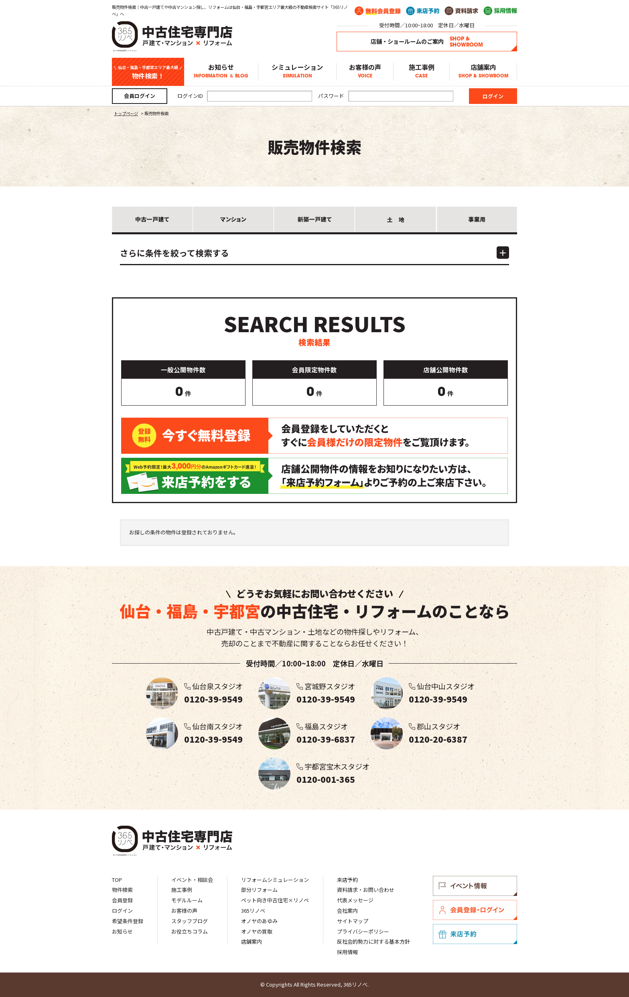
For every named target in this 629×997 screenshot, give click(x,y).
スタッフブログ (189, 921)
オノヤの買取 (256, 931)
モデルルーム (187, 900)
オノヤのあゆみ (259, 921)
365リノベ (253, 910)
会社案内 (347, 910)
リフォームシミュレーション (275, 879)
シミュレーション (297, 72)
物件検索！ (148, 72)
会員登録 (122, 900)
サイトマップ (352, 921)
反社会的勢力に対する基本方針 (373, 941)
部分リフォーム (259, 889)
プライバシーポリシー (363, 931)
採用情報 (347, 952)
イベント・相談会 (192, 879)
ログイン (122, 910)
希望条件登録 (127, 921)
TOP (117, 879)
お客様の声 (365, 72)
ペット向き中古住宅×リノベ (275, 900)
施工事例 (421, 72)
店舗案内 (483, 72)
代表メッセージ (355, 900)
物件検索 (122, 889)
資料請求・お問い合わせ (365, 889)
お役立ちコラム (189, 931)
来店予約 (347, 879)
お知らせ (221, 72)
